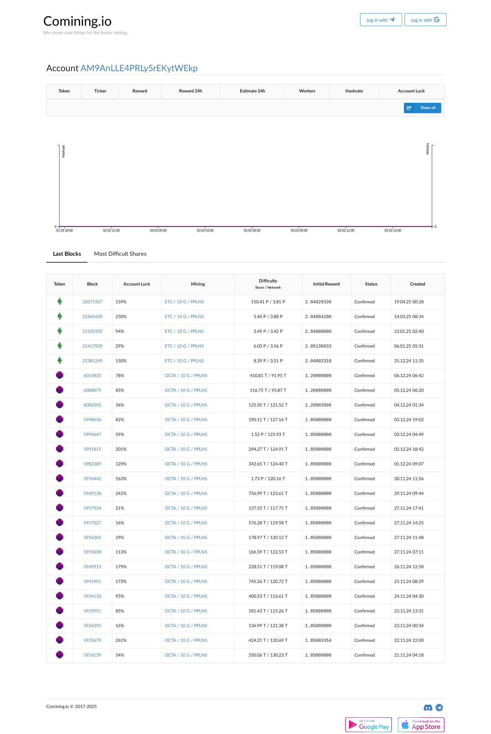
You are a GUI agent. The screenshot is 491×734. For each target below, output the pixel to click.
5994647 (92, 435)
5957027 (92, 523)
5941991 (92, 581)
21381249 (92, 361)
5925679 (92, 640)
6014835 (92, 376)
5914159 (92, 655)
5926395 (92, 626)
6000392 (92, 405)
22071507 (92, 302)
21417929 (92, 346)
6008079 (92, 390)
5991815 (92, 449)
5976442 (92, 479)
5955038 (92, 552)
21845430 (92, 317)
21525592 (92, 331)
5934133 (92, 596)
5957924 (92, 508)
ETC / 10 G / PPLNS (184, 302)
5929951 (92, 611)
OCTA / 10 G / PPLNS (186, 376)
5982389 (92, 464)
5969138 (92, 493)
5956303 (92, 538)
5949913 (92, 567)
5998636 (92, 420)
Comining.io (77, 21)
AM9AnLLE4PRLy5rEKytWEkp (139, 68)
